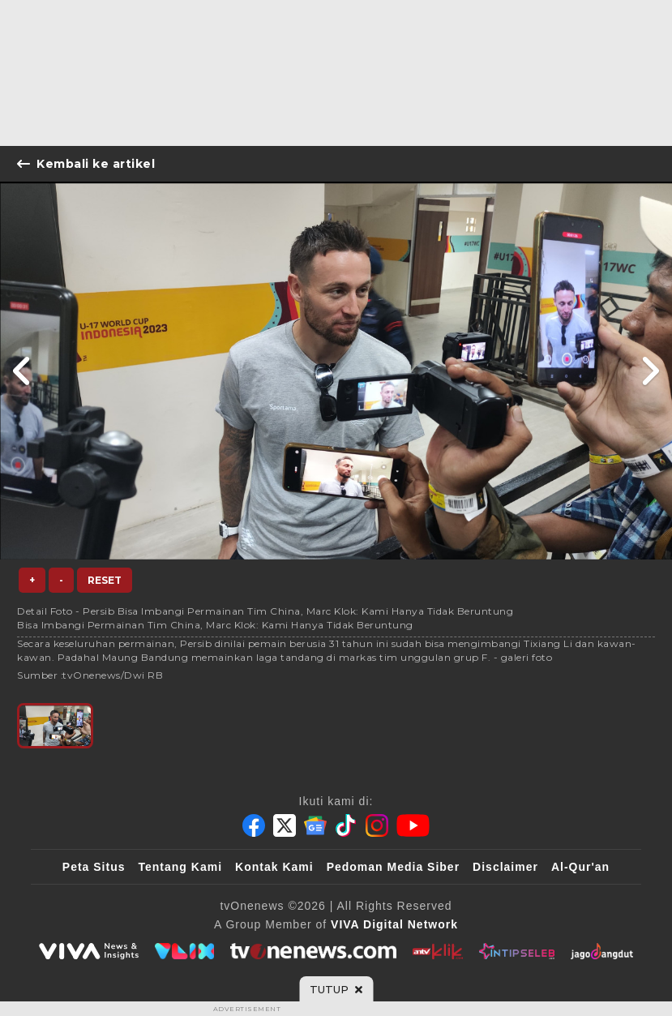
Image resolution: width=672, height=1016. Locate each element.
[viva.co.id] (88, 951)
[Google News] (315, 825)
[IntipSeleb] (516, 951)
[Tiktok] (346, 825)
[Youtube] (413, 825)
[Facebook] (253, 825)
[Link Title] (22, 370)
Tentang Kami (181, 866)
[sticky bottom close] (336, 989)
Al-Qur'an (580, 866)
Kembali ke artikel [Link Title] (86, 163)
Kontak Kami (274, 866)
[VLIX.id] (185, 951)
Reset (105, 580)
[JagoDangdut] (602, 951)
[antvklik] (437, 951)
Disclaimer (505, 866)
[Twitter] (284, 825)
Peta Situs (94, 866)
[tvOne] (313, 951)
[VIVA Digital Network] (394, 924)
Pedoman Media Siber (393, 866)
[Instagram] (377, 825)
